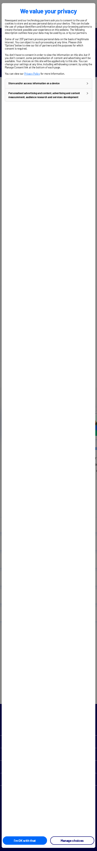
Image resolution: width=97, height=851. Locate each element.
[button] (48, 83)
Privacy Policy (32, 73)
